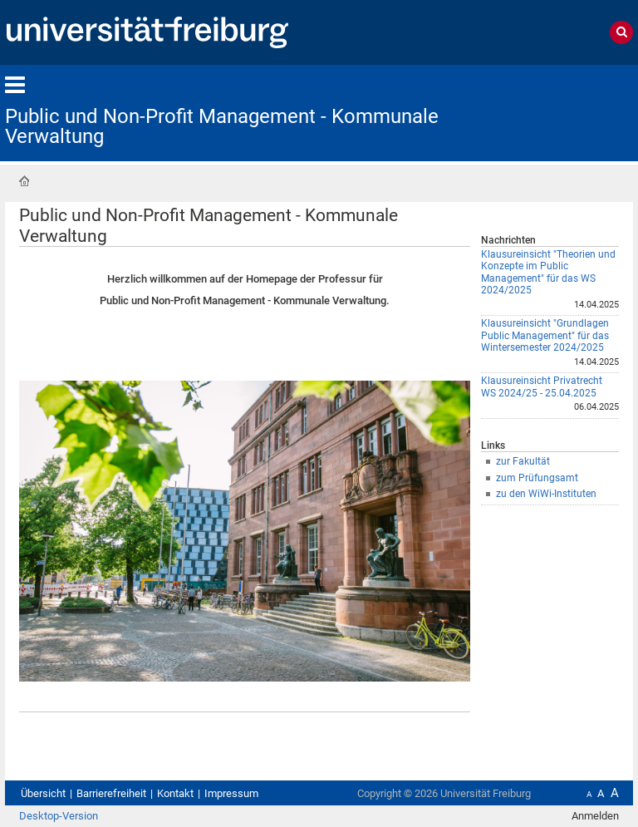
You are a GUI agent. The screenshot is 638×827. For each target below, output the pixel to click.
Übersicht (43, 793)
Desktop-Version (58, 816)
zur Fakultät (523, 461)
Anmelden (595, 816)
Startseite (24, 181)
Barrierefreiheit (111, 793)
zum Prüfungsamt (537, 478)
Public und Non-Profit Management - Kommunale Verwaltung (222, 126)
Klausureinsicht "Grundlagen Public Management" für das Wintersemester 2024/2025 (545, 335)
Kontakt (175, 793)
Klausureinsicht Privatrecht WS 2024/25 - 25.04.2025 (541, 387)
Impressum (231, 793)
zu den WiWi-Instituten (546, 494)
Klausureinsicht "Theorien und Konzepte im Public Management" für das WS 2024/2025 (548, 273)
